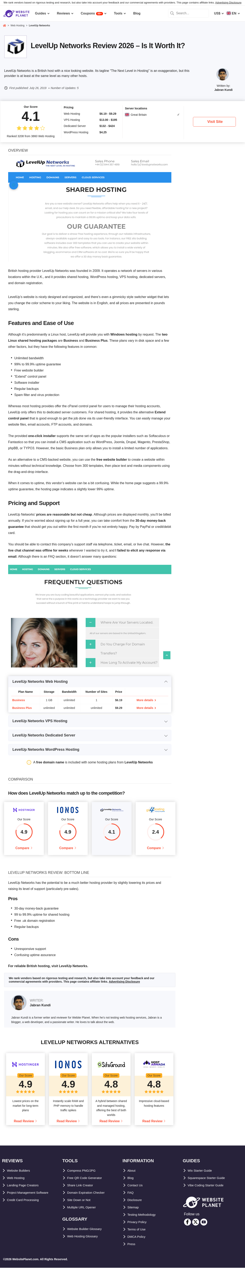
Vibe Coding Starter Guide (208, 1186)
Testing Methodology (143, 1216)
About (132, 1171)
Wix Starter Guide (201, 1171)
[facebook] (187, 1223)
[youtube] (203, 1223)
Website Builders (20, 1171)
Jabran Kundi (223, 89)
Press (131, 1245)
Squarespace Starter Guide (208, 1179)
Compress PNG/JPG (83, 1171)
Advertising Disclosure (228, 2)
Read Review (24, 1122)
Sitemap (133, 1208)
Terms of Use (137, 1230)
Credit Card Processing (25, 1201)
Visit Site (215, 122)
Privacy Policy (138, 1223)
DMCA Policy (137, 1238)
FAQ (130, 1194)
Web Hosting (17, 1179)
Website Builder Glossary (87, 1230)
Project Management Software (30, 1194)
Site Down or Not (80, 1201)
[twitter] (195, 1223)
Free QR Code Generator (86, 1179)
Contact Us (136, 1186)
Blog (131, 1179)
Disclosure (135, 1201)
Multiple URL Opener (83, 1208)
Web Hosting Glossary (84, 1237)
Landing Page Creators (25, 1186)
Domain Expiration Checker (88, 1194)
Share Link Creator (81, 1186)
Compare (22, 848)
